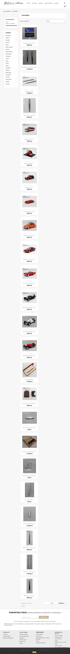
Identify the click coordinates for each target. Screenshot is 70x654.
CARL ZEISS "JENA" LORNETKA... (29, 403)
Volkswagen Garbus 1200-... (29, 235)
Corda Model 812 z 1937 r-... (29, 211)
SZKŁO (7, 65)
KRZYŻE (7, 49)
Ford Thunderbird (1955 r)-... (29, 283)
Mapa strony (22, 641)
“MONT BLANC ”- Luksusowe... (29, 547)
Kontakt (56, 3)
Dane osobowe (39, 634)
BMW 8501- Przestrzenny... (29, 259)
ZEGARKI (8, 40)
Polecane (8, 84)
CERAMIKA (8, 67)
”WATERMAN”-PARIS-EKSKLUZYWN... (29, 67)
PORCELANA (8, 79)
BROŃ (7, 44)
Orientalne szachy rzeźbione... (29, 451)
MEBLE (7, 63)
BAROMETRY (9, 54)
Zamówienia (39, 636)
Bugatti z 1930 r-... (29, 187)
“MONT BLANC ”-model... (29, 595)
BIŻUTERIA (8, 35)
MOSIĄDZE (8, 74)
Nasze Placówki (49, 3)
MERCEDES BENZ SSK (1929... (29, 355)
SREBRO (7, 70)
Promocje (34, 3)
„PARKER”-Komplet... (29, 91)
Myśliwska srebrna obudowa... (29, 475)
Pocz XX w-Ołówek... (29, 499)
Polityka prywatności (24, 636)
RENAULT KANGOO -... (29, 163)
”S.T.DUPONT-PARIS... (29, 379)
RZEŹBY (7, 81)
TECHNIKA (8, 56)
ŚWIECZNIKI (8, 72)
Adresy (37, 641)
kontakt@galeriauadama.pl (61, 647)
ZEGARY (7, 42)
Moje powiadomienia (41, 642)
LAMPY (7, 58)
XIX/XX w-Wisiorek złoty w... (29, 523)
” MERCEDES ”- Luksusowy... (29, 115)
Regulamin (22, 638)
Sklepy (21, 643)
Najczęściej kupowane (8, 638)
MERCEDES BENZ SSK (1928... (29, 331)
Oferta (28, 3)
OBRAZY (8, 38)
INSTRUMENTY (9, 51)
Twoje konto (40, 632)
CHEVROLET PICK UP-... (29, 139)
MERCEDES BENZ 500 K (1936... (29, 307)
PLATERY (8, 77)
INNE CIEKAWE (9, 47)
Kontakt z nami (23, 639)
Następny (61, 603)
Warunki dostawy (23, 634)
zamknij (34, 652)
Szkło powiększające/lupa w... (29, 427)
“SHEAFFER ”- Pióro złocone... (29, 571)
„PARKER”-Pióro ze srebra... (29, 43)
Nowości (40, 3)
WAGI (7, 61)
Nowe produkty (6, 636)
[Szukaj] (13, 14)
